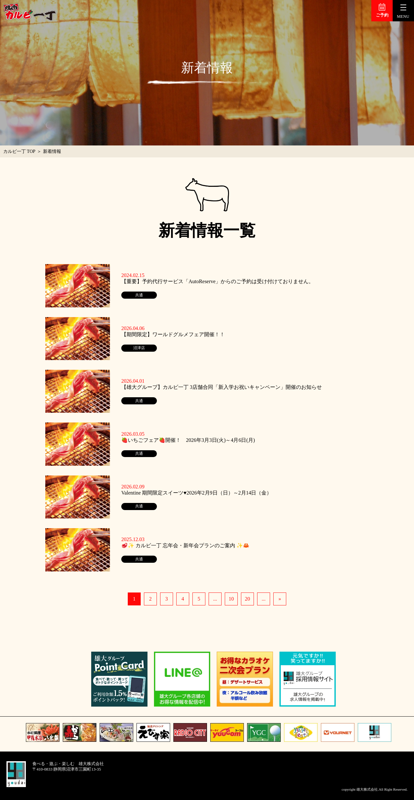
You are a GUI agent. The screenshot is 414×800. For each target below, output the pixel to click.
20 (247, 599)
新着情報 (52, 151)
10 (231, 599)
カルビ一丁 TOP (19, 151)
